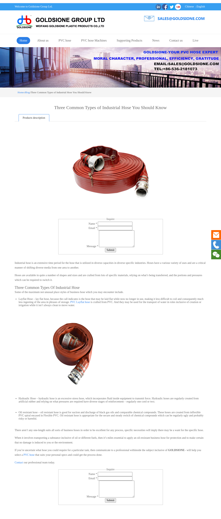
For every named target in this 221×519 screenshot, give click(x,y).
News (155, 40)
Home (23, 40)
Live (195, 40)
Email (93, 228)
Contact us (176, 40)
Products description (34, 117)
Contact (19, 462)
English (201, 6)
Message (93, 246)
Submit (110, 250)
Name (93, 223)
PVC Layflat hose (80, 302)
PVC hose (64, 40)
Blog (27, 92)
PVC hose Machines (94, 40)
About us (43, 40)
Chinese (189, 6)
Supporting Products (129, 40)
